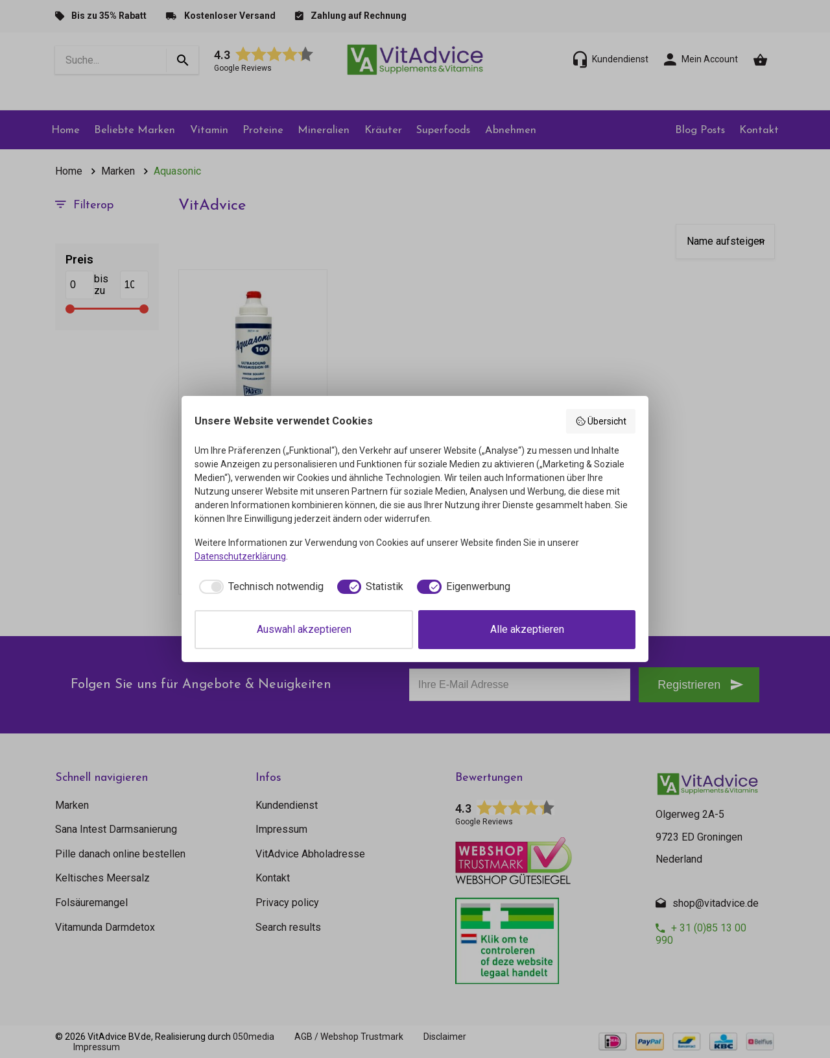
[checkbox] (259, 587)
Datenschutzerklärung (240, 556)
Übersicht (601, 421)
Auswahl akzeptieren (304, 629)
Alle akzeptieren (527, 629)
